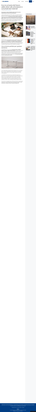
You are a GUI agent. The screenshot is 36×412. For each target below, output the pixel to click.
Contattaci (23, 407)
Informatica (26, 1)
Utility (30, 1)
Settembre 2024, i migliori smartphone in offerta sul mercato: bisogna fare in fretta (33, 41)
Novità (19, 1)
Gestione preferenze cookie (33, 411)
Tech (33, 1)
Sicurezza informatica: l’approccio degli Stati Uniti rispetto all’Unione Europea (33, 34)
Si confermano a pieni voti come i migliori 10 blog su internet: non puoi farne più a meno (33, 48)
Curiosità (22, 1)
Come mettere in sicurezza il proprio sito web (33, 27)
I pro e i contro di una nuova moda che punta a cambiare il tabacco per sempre (31, 21)
